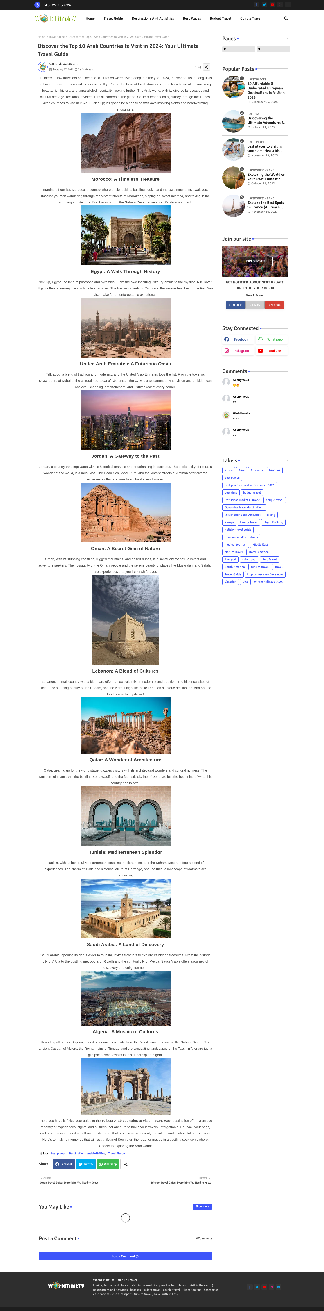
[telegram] (278, 1287)
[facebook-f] (256, 4)
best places (192, 18)
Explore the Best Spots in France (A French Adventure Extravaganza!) (266, 205)
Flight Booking (273, 522)
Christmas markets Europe (242, 500)
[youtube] (272, 4)
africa (229, 470)
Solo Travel (269, 559)
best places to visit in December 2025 (250, 485)
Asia (242, 470)
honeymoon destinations (241, 537)
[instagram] (280, 4)
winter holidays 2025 (268, 582)
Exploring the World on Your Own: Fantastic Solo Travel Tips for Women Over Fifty (266, 177)
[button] (286, 18)
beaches (274, 470)
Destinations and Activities (153, 18)
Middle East (260, 544)
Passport (230, 559)
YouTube (274, 305)
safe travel (249, 559)
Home (90, 18)
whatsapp (275, 339)
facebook (241, 339)
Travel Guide (113, 18)
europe (229, 522)
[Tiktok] (288, 4)
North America (259, 552)
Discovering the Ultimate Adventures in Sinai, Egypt (266, 120)
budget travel (252, 492)
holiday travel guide (238, 530)
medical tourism (235, 544)
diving (271, 515)
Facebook (67, 1164)
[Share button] (125, 1164)
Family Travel (249, 522)
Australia (257, 470)
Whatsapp (110, 1164)
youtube (275, 350)
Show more (202, 1206)
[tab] (90, 18)
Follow (255, 305)
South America (235, 567)
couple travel (274, 500)
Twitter (88, 1164)
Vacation (230, 582)
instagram (241, 350)
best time (231, 492)
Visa (245, 582)
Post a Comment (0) (125, 1256)
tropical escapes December (265, 574)
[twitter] (264, 4)
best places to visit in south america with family (265, 148)
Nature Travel (234, 552)
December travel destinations (244, 507)
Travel (279, 567)
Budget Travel (220, 18)
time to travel (260, 567)
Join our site (255, 261)
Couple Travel (250, 18)
